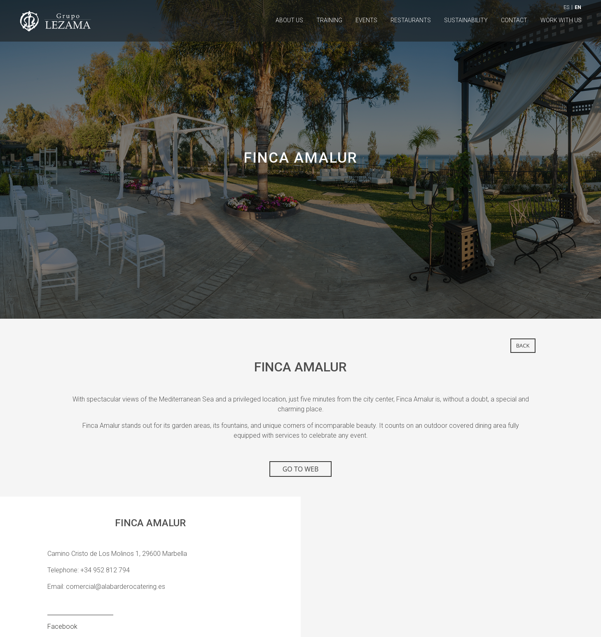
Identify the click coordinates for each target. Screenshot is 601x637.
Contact (514, 20)
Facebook (62, 626)
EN (578, 7)
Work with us (561, 20)
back (523, 345)
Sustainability (466, 20)
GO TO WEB (301, 469)
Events (366, 20)
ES (566, 7)
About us (289, 20)
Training (329, 20)
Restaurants (411, 20)
